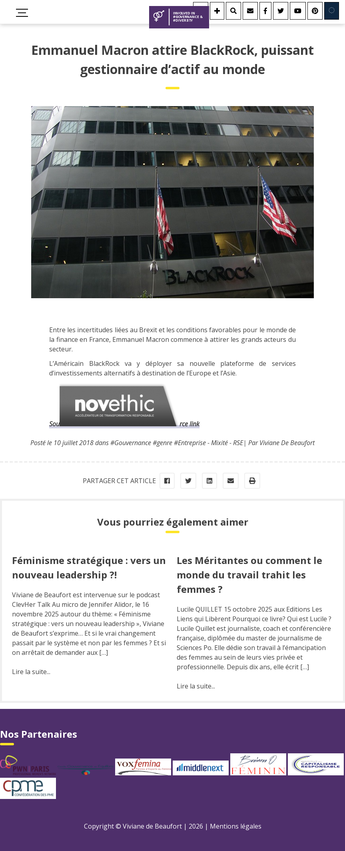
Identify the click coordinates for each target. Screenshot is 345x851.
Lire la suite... (31, 671)
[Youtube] (298, 11)
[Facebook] (265, 11)
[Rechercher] (233, 11)
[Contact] (250, 11)
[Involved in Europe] (331, 11)
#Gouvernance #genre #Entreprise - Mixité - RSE (176, 442)
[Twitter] (280, 11)
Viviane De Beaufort (287, 442)
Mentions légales (235, 826)
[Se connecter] (217, 11)
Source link (124, 423)
